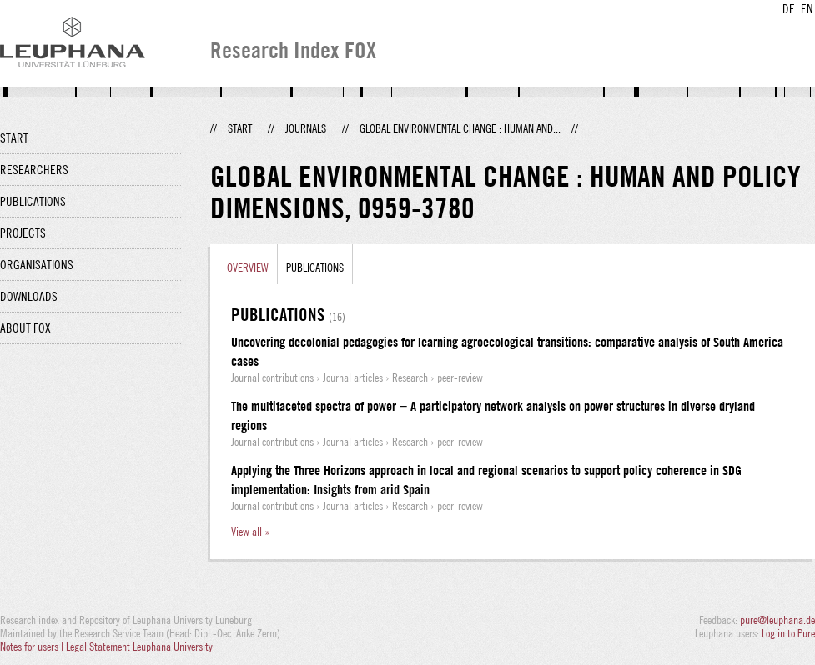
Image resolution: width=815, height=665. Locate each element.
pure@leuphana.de (777, 620)
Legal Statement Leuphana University (139, 646)
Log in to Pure (788, 633)
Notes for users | (33, 646)
